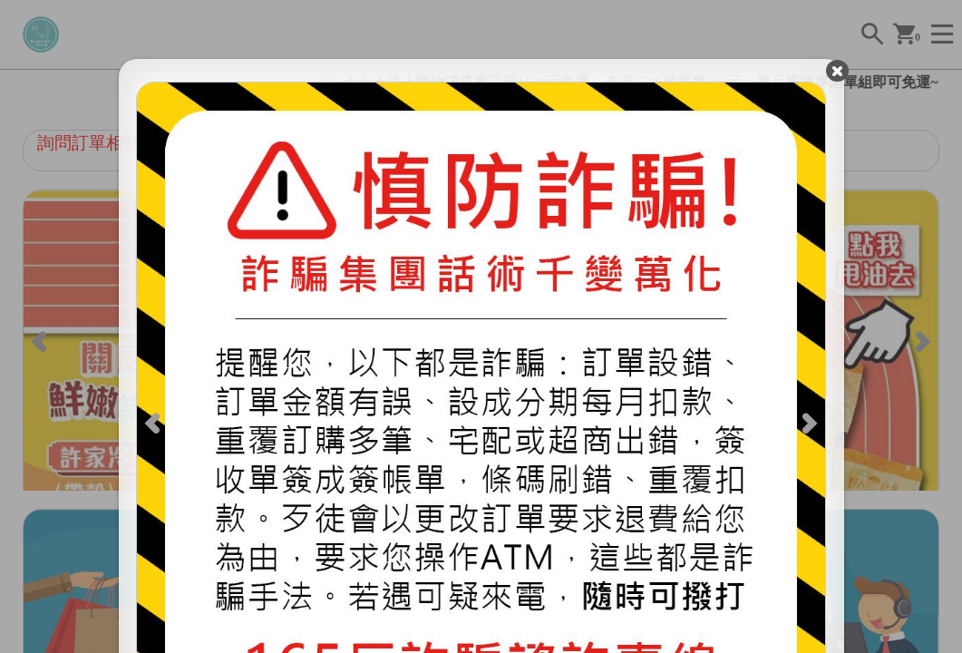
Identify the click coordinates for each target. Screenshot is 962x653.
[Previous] (158, 428)
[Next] (803, 428)
